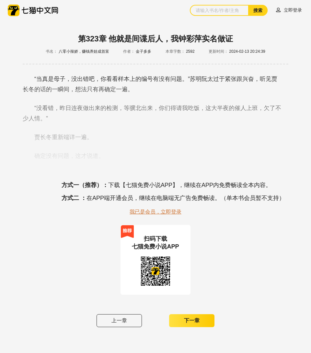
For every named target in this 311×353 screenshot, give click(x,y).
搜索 (257, 10)
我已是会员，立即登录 (155, 212)
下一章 (192, 320)
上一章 (119, 320)
